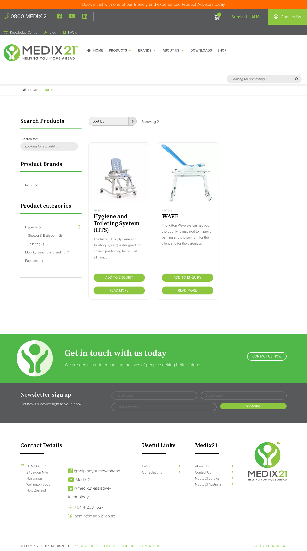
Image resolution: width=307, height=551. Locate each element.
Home (98, 51)
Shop (224, 51)
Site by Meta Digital (270, 546)
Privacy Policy (86, 546)
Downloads (203, 51)
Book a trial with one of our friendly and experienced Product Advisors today (153, 4)
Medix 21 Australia (214, 484)
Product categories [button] (46, 205)
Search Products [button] (42, 121)
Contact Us (287, 16)
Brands (150, 51)
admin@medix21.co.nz (91, 516)
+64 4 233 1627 (86, 507)
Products (123, 51)
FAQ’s (70, 33)
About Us (176, 51)
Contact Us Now (266, 358)
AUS (255, 16)
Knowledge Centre (20, 33)
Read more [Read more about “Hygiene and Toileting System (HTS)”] (119, 290)
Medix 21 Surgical (214, 478)
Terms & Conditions (119, 546)
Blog (50, 33)
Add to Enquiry (119, 277)
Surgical (239, 16)
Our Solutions (161, 472)
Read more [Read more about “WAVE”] (187, 290)
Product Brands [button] (41, 164)
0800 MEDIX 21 (27, 16)
